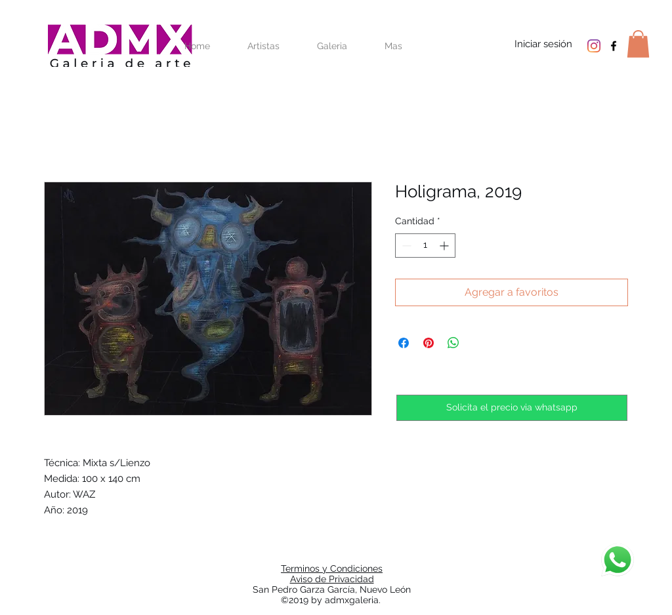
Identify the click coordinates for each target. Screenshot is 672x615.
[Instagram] (593, 45)
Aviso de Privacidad (332, 579)
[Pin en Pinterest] (428, 343)
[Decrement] (405, 245)
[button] (638, 44)
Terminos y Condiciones (332, 568)
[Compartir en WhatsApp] (453, 343)
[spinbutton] (425, 245)
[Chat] (617, 560)
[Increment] (445, 245)
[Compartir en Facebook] (403, 343)
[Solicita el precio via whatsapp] (511, 408)
